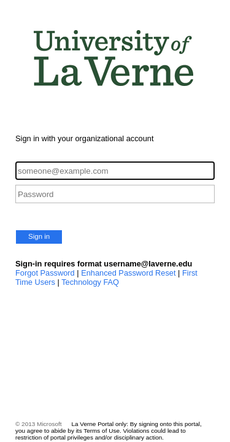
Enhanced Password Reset (128, 272)
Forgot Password (45, 272)
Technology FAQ (90, 282)
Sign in (39, 236)
